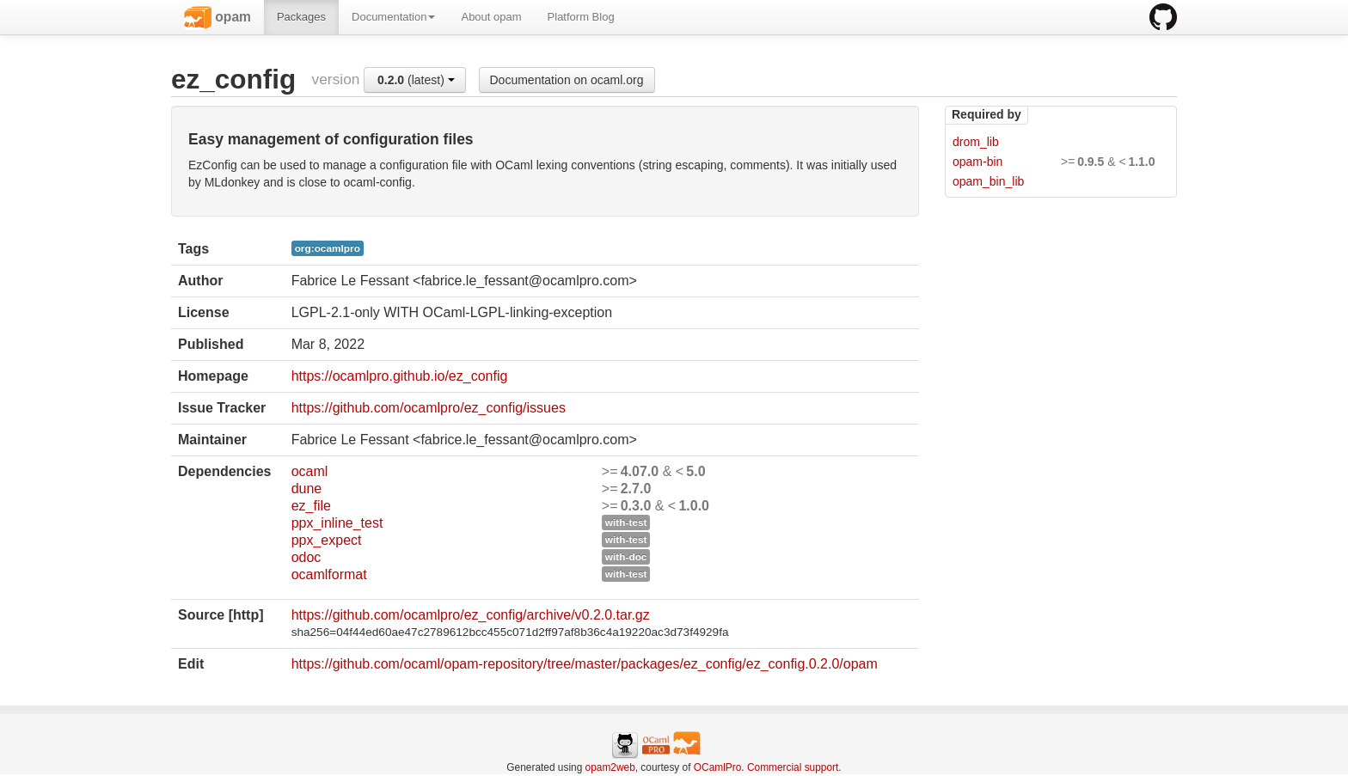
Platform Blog (581, 16)
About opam (491, 16)
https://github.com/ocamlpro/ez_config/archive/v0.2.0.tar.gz (470, 615)
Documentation (393, 16)
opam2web (610, 767)
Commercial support (792, 767)
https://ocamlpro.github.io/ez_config (399, 376)
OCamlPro (718, 767)
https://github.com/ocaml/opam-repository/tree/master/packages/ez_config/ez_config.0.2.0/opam (584, 664)
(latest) (416, 80)
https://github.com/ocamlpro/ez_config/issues (428, 407)
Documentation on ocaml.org (567, 80)
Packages (301, 16)
